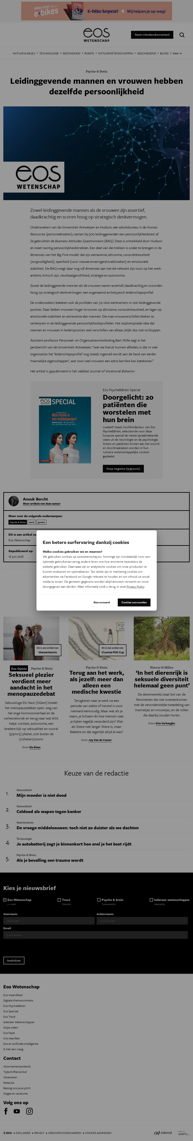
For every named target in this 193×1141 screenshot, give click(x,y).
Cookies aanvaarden (134, 602)
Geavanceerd (101, 602)
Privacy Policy (135, 586)
